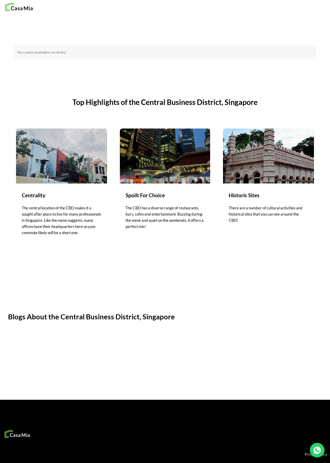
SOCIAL (120, 431)
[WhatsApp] (317, 450)
